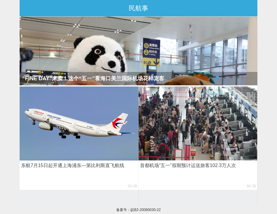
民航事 (138, 8)
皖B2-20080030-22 (145, 210)
